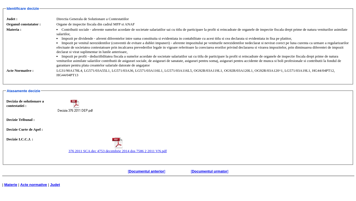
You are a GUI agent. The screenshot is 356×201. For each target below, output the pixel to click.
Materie (10, 185)
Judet (55, 185)
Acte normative (33, 185)
